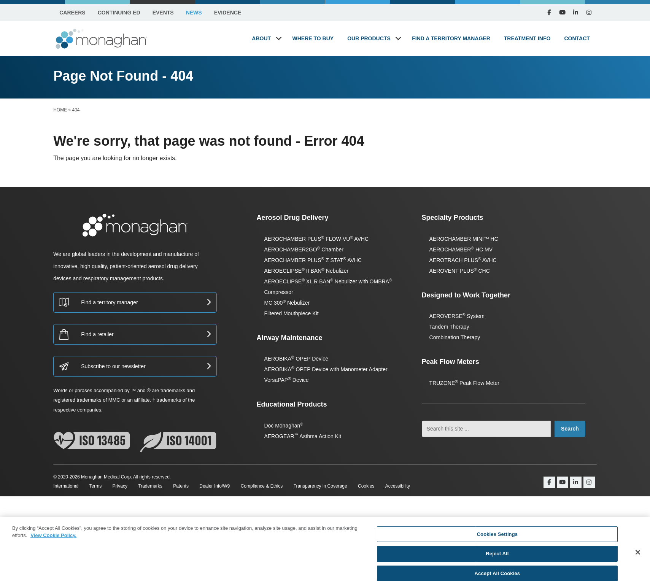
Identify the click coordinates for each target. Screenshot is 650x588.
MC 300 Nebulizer (287, 303)
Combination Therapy (454, 337)
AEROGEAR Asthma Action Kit (302, 436)
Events (163, 13)
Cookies (366, 486)
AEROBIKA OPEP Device (296, 359)
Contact (577, 38)
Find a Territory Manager (451, 38)
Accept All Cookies (497, 577)
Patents (181, 486)
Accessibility (397, 486)
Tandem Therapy (449, 327)
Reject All (497, 557)
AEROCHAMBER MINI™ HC (463, 239)
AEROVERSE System (457, 316)
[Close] (637, 555)
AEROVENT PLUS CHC (459, 271)
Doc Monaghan (283, 426)
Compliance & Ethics (262, 486)
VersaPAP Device (286, 380)
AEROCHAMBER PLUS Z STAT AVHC (313, 260)
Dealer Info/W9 (214, 486)
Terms (95, 486)
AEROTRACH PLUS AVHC (463, 260)
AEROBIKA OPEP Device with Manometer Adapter (325, 369)
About (261, 38)
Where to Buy (313, 38)
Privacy (120, 486)
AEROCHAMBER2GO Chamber (303, 249)
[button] (279, 38)
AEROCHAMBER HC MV (461, 249)
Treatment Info (527, 38)
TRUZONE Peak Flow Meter (464, 383)
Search (570, 429)
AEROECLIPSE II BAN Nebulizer (306, 271)
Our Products (369, 38)
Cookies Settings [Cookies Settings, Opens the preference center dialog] (497, 537)
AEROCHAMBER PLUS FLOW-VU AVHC (316, 239)
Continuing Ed (119, 13)
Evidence (228, 13)
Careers (72, 13)
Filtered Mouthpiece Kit (291, 313)
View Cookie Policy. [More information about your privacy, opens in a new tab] (53, 539)
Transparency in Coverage (320, 486)
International (65, 486)
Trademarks (150, 486)
